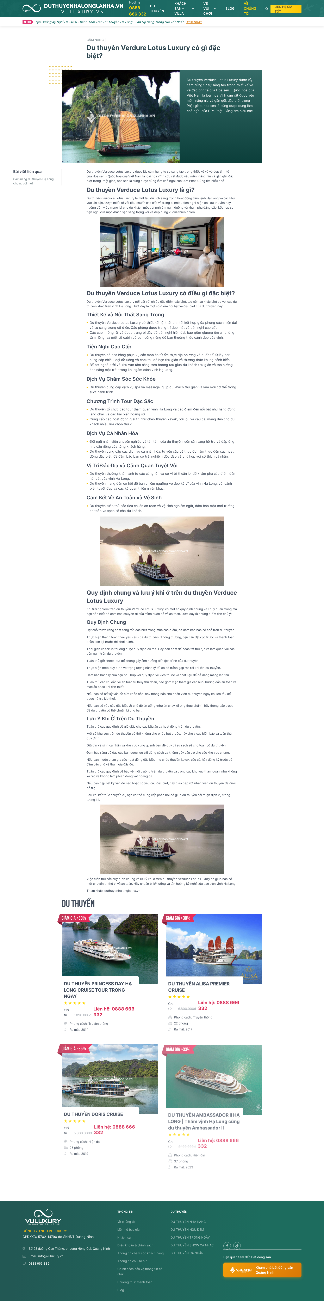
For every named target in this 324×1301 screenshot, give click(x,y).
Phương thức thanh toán (134, 1282)
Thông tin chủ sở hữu (132, 1261)
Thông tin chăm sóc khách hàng (140, 1253)
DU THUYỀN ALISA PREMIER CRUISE (199, 990)
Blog (120, 1290)
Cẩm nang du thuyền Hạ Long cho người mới (33, 181)
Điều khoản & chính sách (135, 1245)
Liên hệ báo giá (128, 1230)
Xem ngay (194, 22)
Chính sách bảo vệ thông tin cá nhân (139, 1271)
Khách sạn (124, 1237)
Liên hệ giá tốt (283, 9)
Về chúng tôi (126, 1222)
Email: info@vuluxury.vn (46, 1256)
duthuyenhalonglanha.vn (122, 893)
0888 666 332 (39, 1263)
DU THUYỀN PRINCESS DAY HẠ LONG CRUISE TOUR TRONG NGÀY (98, 992)
